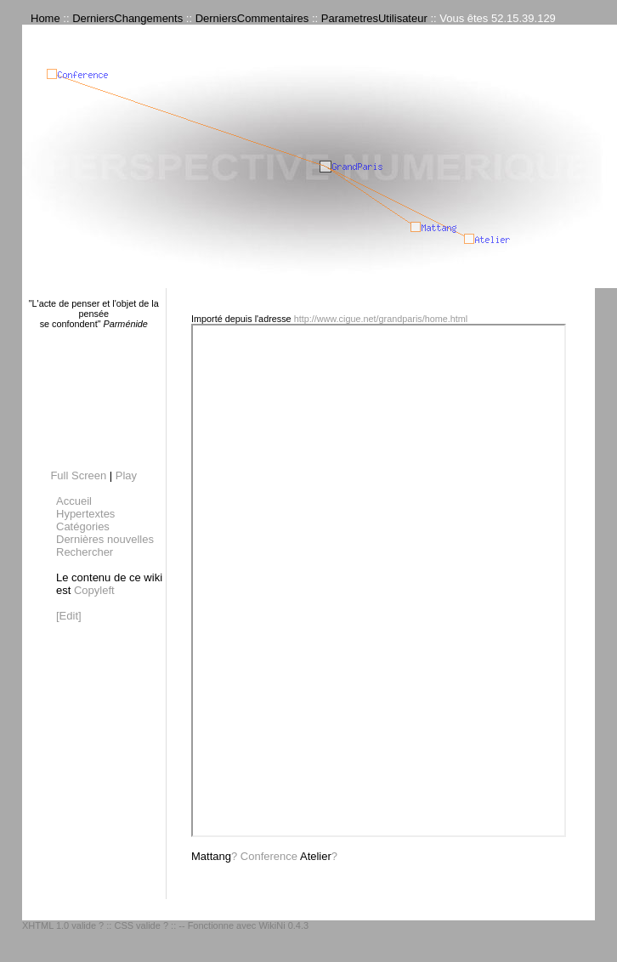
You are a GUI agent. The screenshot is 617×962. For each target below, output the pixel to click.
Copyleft (94, 590)
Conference (269, 856)
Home (45, 18)
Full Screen (78, 475)
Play (126, 475)
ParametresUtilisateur (374, 18)
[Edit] (69, 615)
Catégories (83, 526)
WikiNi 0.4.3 (283, 925)
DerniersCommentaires (252, 18)
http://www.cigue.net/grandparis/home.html (381, 319)
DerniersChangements (127, 18)
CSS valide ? (141, 925)
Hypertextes (85, 513)
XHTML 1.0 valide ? (63, 925)
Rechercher (84, 552)
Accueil (74, 501)
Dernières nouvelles (105, 539)
